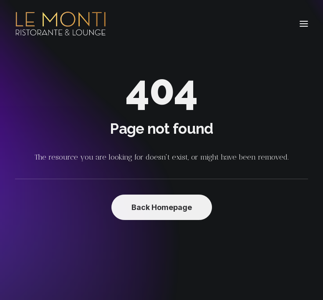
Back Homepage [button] (161, 207)
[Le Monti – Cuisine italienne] (60, 23)
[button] (304, 24)
